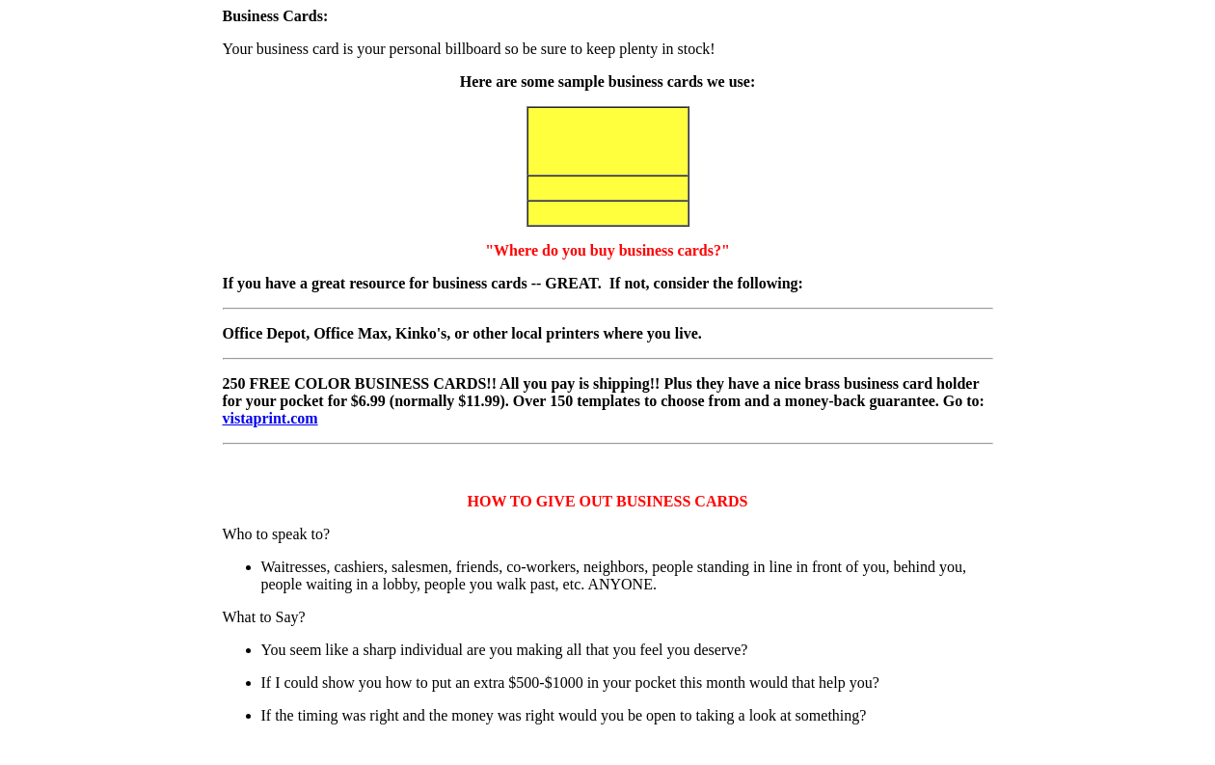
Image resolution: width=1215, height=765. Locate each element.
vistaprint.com (270, 418)
